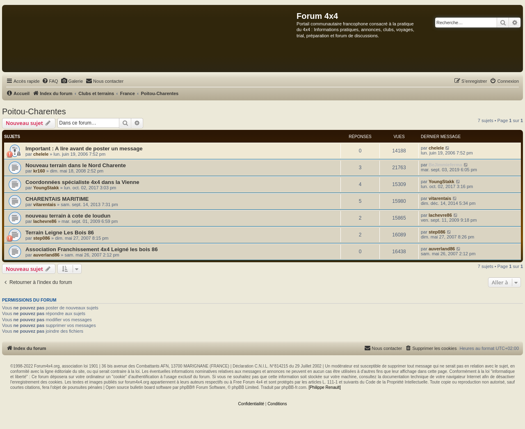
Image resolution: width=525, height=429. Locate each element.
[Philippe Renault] (324, 387)
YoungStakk (46, 187)
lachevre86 (45, 221)
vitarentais (44, 204)
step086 (41, 238)
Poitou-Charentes (34, 111)
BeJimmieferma (445, 164)
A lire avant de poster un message (99, 148)
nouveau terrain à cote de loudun (67, 216)
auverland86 (46, 254)
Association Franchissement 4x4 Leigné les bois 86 (91, 249)
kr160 (39, 170)
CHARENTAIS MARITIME (57, 199)
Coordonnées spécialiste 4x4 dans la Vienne (82, 182)
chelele (40, 154)
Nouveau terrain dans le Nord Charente (75, 165)
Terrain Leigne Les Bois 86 (59, 232)
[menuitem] (50, 81)
